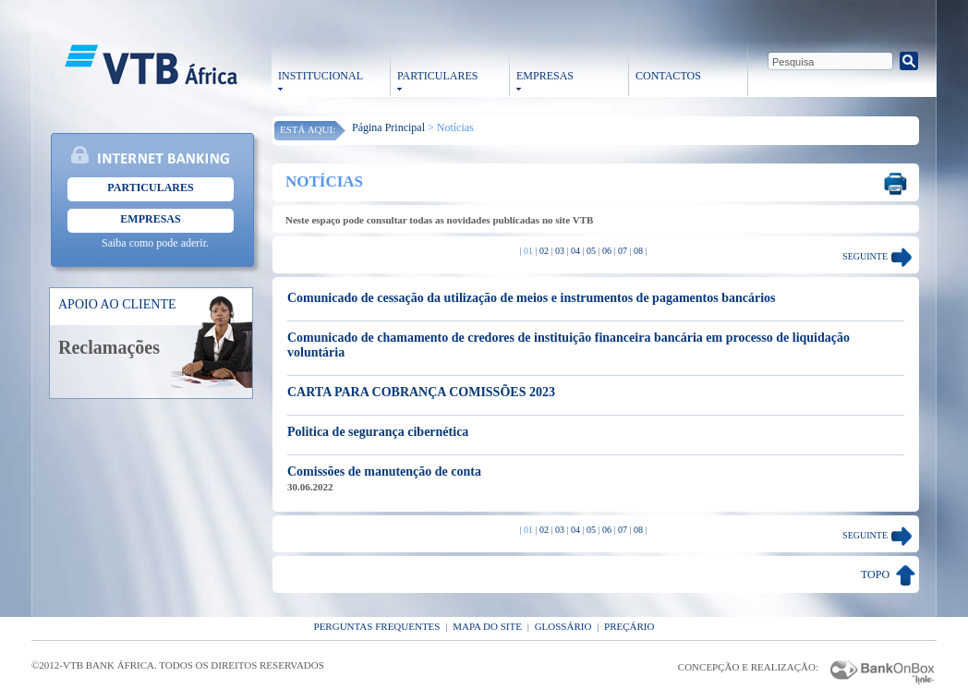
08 (638, 251)
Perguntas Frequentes (377, 626)
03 (559, 251)
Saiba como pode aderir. (155, 242)
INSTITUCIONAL (320, 75)
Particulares (150, 187)
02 (544, 251)
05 (591, 251)
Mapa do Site (487, 626)
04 (575, 251)
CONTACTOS (668, 75)
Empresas (150, 218)
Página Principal (388, 127)
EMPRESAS (545, 75)
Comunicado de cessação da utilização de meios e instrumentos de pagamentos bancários (531, 298)
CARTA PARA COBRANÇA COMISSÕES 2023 (421, 392)
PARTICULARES (437, 75)
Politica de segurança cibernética (377, 432)
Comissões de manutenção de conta (384, 471)
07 (622, 251)
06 (606, 251)
